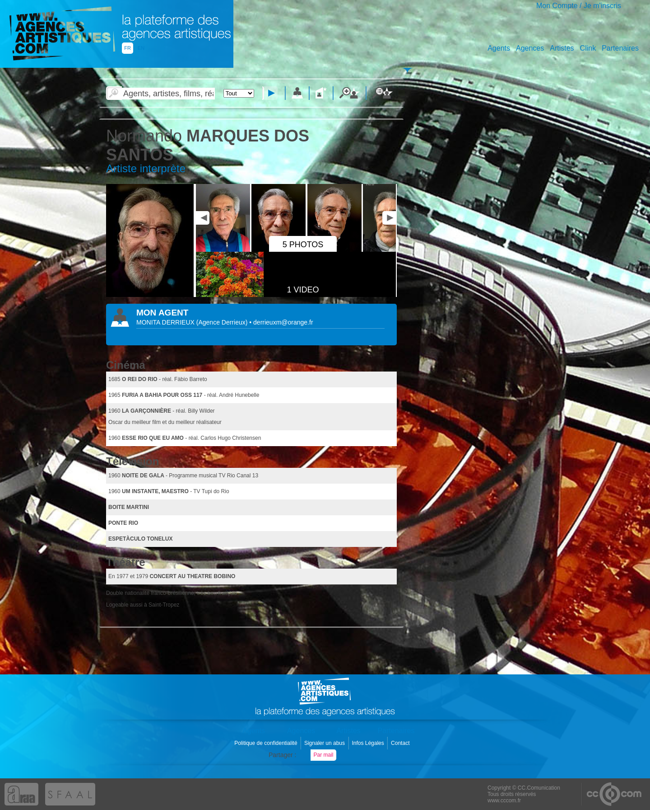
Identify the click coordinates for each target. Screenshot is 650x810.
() (223, 322)
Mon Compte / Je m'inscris (578, 5)
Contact (401, 743)
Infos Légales (368, 743)
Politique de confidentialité (266, 743)
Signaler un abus (325, 743)
